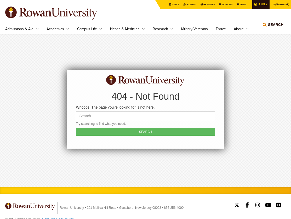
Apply (260, 4)
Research (160, 28)
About (238, 28)
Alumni (184, 4)
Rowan (278, 4)
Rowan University (58, 13)
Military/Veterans (194, 28)
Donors (222, 4)
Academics (55, 28)
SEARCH (145, 132)
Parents (202, 4)
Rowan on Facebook (247, 206)
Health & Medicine (125, 28)
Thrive (221, 28)
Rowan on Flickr (278, 206)
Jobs (239, 4)
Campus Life (87, 28)
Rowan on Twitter (236, 206)
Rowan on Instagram (257, 206)
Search (275, 27)
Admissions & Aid (19, 28)
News (167, 4)
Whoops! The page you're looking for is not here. (115, 107)
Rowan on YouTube (268, 206)
